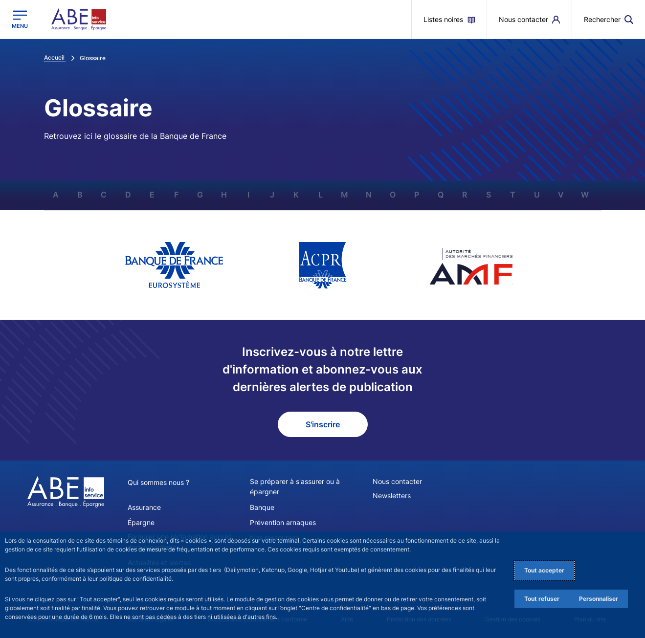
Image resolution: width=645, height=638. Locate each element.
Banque (262, 507)
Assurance (144, 507)
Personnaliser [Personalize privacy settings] (598, 598)
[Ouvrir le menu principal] (20, 19)
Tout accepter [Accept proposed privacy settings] (544, 570)
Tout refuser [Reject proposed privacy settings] (541, 598)
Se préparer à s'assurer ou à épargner (295, 486)
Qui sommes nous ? (158, 482)
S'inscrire (323, 424)
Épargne (141, 522)
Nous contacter (397, 481)
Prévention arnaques (283, 522)
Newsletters (392, 495)
